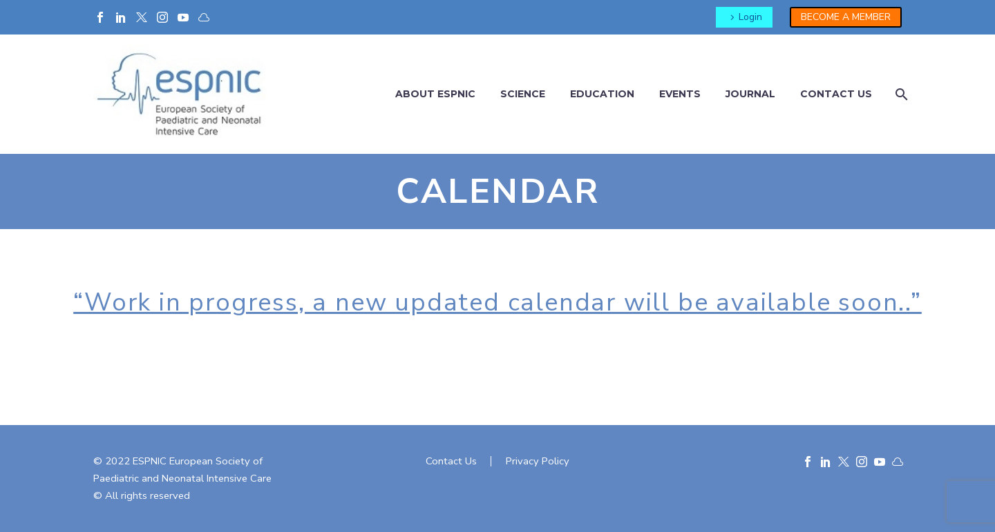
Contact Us (451, 461)
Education (602, 94)
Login (750, 16)
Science (522, 94)
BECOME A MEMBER (846, 16)
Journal (750, 94)
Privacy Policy (537, 461)
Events (680, 94)
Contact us (836, 94)
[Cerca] (900, 94)
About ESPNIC (435, 94)
